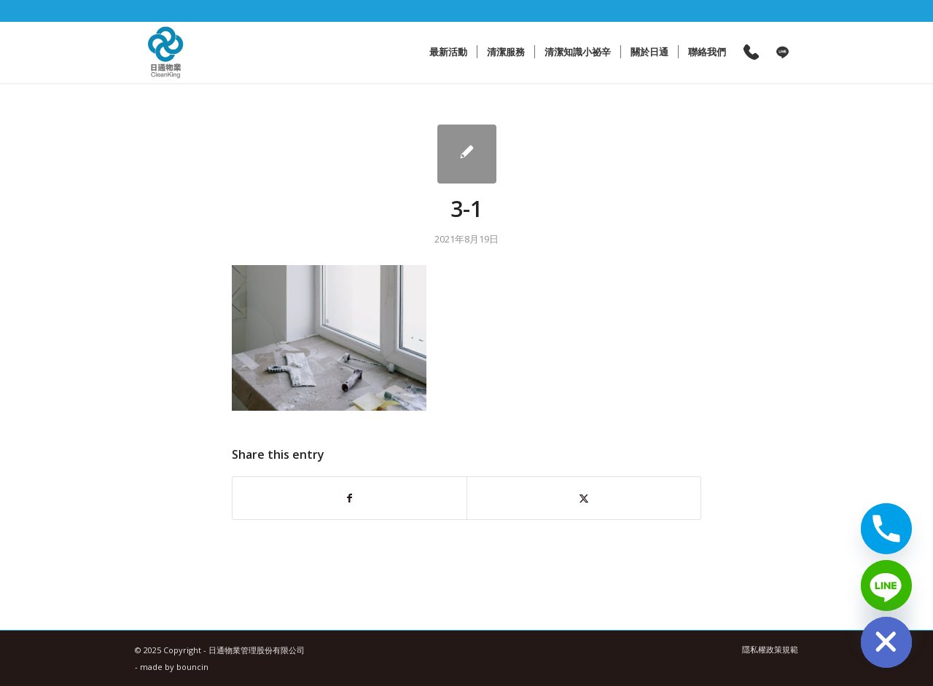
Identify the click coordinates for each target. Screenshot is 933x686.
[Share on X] (583, 498)
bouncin (192, 666)
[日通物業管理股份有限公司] (166, 52)
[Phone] (886, 528)
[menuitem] (448, 52)
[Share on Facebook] (349, 498)
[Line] (886, 585)
